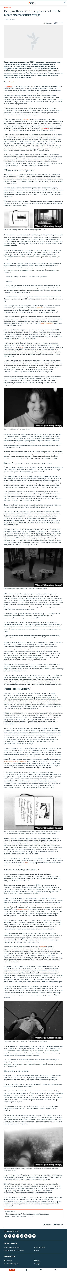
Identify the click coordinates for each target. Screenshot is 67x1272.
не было (43, 947)
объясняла (45, 128)
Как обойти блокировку (11, 1264)
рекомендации (22, 909)
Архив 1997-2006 (39, 1247)
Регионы (7, 7)
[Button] (48, 23)
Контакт (36, 1250)
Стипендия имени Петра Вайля (14, 1250)
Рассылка (37, 1260)
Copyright (37, 1264)
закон (21, 347)
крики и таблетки (47, 323)
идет (26, 863)
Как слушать (8, 1260)
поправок (26, 119)
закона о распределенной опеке (15, 761)
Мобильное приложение (11, 1247)
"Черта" (11, 82)
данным (9, 86)
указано (40, 308)
